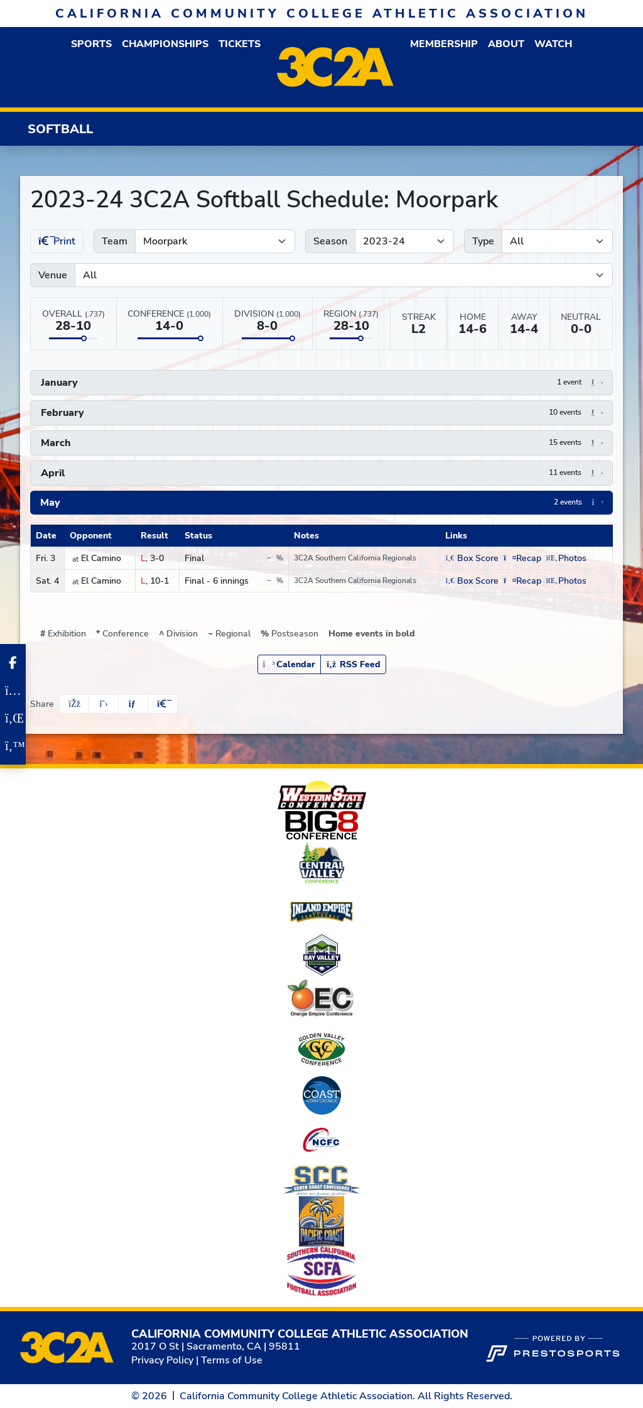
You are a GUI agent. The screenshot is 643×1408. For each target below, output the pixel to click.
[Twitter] (13, 746)
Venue (52, 275)
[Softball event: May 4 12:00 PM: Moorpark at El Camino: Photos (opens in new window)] (566, 581)
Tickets (240, 44)
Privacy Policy (162, 1360)
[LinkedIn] (13, 718)
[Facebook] (13, 663)
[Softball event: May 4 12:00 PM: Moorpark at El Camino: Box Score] (472, 581)
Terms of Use (231, 1360)
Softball (60, 129)
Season (330, 241)
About (506, 44)
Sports (91, 44)
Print (56, 241)
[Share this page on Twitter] (104, 704)
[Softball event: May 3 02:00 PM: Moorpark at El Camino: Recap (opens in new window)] (522, 558)
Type (483, 241)
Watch (553, 44)
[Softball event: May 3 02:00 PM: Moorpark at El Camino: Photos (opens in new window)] (566, 558)
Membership (444, 44)
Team (114, 241)
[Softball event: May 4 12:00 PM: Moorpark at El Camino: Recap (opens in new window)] (522, 581)
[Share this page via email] (133, 704)
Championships (165, 44)
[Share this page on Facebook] (74, 704)
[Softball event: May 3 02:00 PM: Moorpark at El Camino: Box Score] (472, 558)
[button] (91, 44)
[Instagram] (13, 690)
